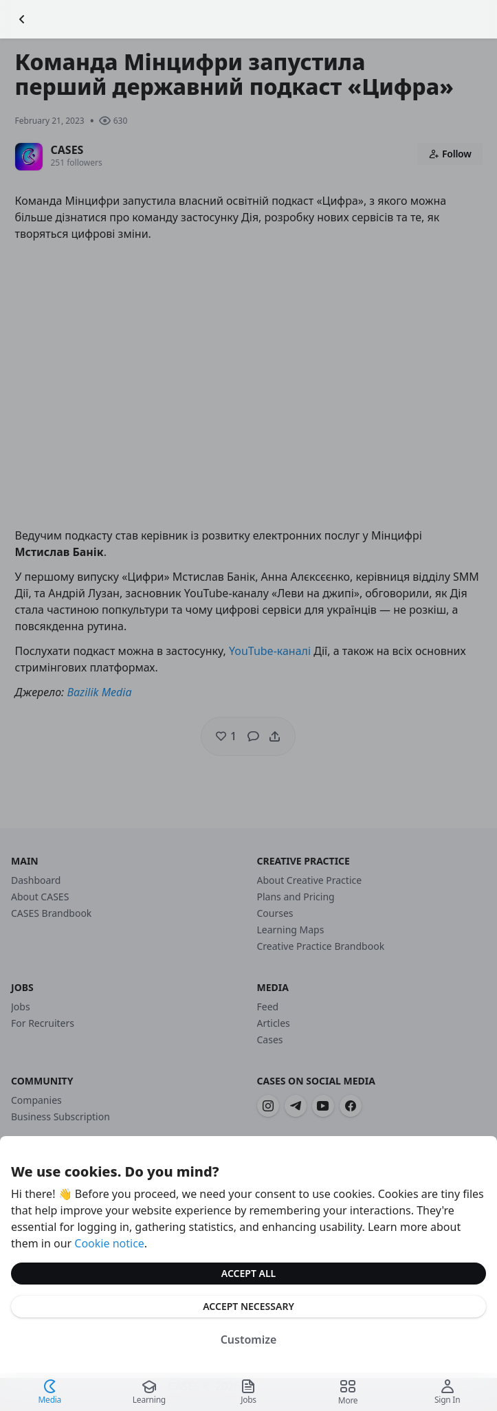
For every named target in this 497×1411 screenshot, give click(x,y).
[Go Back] (22, 19)
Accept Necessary (248, 1306)
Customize (249, 1339)
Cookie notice (109, 1243)
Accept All (248, 1273)
